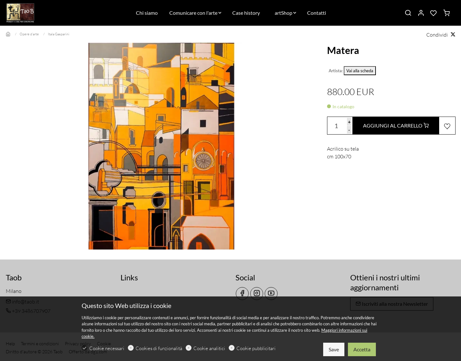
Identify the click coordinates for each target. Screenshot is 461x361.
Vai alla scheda (359, 70)
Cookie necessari (106, 348)
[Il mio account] (420, 13)
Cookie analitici (209, 348)
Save (334, 349)
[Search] (408, 13)
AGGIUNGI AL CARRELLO (396, 125)
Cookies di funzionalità (159, 348)
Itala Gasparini (58, 34)
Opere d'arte (29, 34)
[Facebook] (242, 293)
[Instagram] (256, 293)
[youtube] (271, 293)
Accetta (361, 349)
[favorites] (433, 13)
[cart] (446, 13)
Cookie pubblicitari (256, 348)
